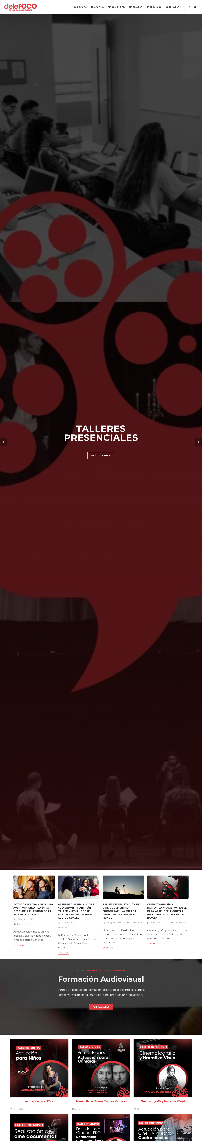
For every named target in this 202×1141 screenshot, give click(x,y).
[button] (3, 442)
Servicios (154, 6)
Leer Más (19, 945)
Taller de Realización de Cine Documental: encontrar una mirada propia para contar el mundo (121, 911)
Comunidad (116, 6)
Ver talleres (100, 455)
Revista (80, 6)
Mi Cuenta (173, 6)
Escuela (135, 6)
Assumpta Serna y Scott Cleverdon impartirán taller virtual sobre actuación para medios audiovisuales (76, 911)
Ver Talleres (101, 1007)
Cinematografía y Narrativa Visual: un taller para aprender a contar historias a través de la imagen (167, 911)
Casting (97, 6)
